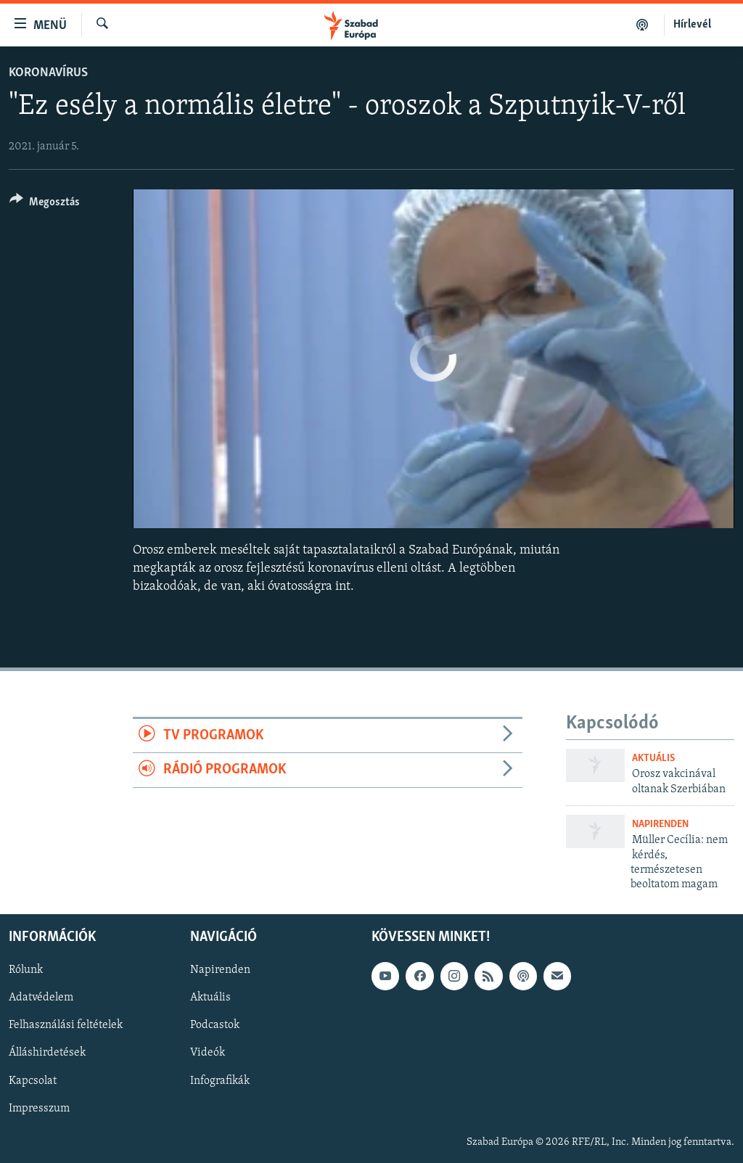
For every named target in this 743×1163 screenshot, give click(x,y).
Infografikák (220, 1080)
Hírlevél (692, 24)
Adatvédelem (41, 997)
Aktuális (653, 758)
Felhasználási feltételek (66, 1025)
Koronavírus (48, 73)
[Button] (44, 204)
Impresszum (39, 1108)
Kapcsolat (33, 1080)
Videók (207, 1053)
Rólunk (26, 970)
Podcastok (214, 1025)
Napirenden (660, 824)
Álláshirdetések (47, 1053)
